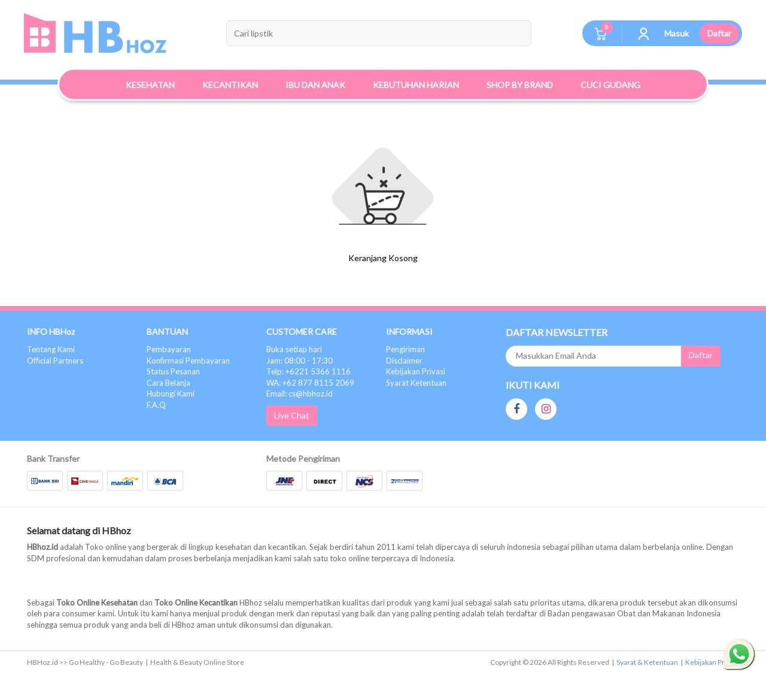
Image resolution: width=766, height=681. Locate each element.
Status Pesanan (173, 371)
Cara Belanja (168, 383)
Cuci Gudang (610, 85)
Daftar (719, 33)
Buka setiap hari (294, 349)
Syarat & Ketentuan (647, 662)
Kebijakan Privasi (415, 371)
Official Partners (55, 360)
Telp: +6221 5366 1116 (308, 371)
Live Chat (291, 415)
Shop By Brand (520, 85)
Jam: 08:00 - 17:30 (299, 360)
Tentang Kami (51, 349)
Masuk (676, 33)
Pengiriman (405, 349)
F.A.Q (156, 405)
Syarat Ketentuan (416, 383)
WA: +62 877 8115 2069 (310, 383)
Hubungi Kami (170, 393)
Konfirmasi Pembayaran (188, 360)
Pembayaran (169, 349)
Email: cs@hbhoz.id (299, 393)
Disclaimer (404, 360)
